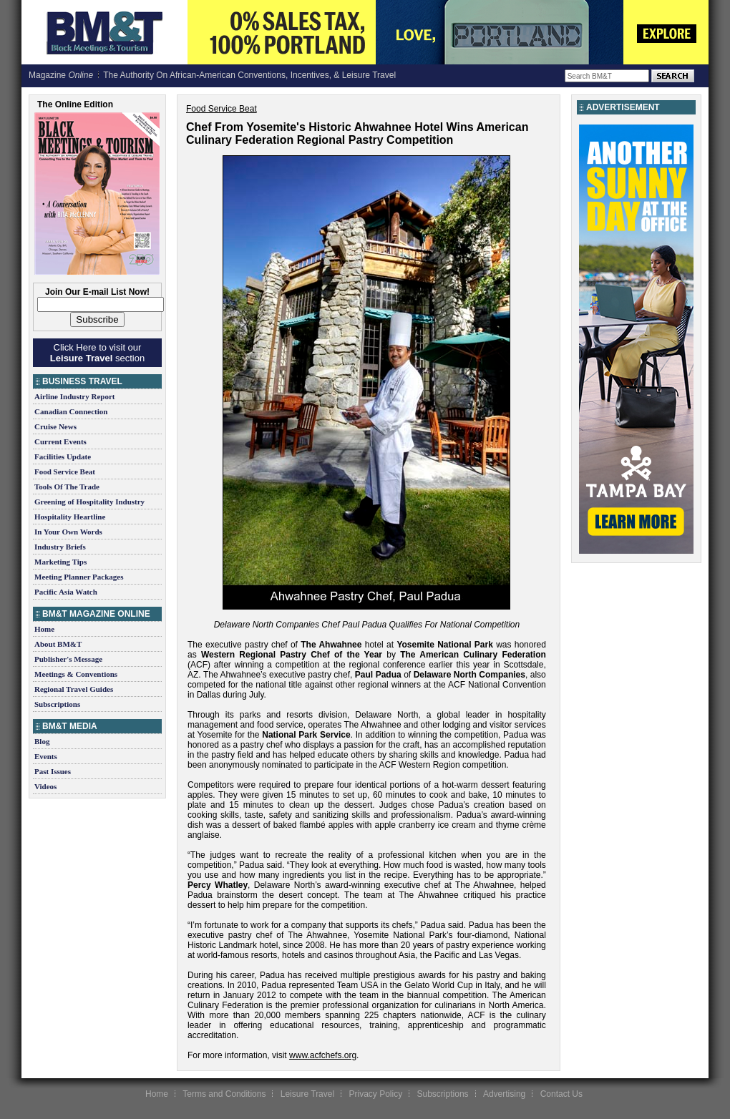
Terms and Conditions (224, 1094)
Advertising (504, 1094)
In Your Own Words (68, 531)
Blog (41, 741)
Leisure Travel (307, 1094)
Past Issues (52, 771)
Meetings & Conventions (75, 674)
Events (45, 756)
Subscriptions (57, 704)
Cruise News (55, 426)
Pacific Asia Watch (65, 591)
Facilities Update (62, 456)
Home (44, 629)
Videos (45, 786)
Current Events (60, 441)
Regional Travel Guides (73, 689)
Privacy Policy (375, 1094)
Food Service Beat (64, 471)
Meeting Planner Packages (78, 576)
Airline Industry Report (74, 396)
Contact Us (561, 1094)
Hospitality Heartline (69, 516)
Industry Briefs (60, 546)
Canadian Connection (70, 411)
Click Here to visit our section (97, 352)
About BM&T (58, 644)
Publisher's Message (68, 659)
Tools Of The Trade (66, 486)
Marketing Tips (60, 561)
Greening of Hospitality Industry (89, 501)
